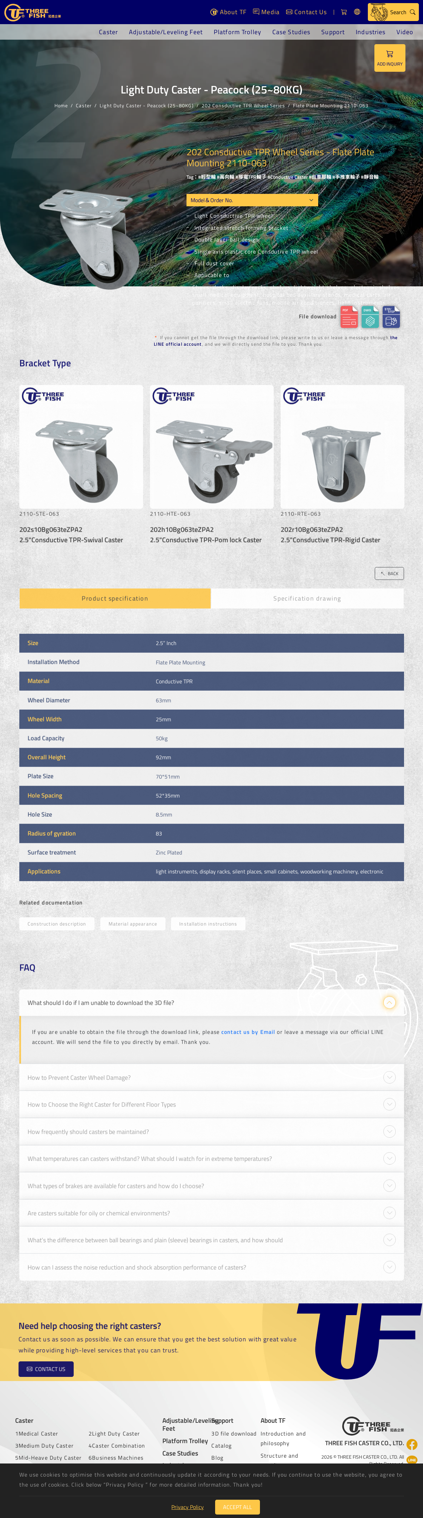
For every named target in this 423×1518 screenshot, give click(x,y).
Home (61, 105)
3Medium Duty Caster (44, 1445)
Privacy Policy (187, 1507)
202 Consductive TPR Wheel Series (243, 105)
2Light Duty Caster (114, 1433)
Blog (217, 1457)
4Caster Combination (117, 1445)
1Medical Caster (37, 1433)
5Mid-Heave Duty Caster (48, 1457)
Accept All (237, 1507)
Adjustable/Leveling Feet (166, 32)
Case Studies (291, 32)
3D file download (233, 1433)
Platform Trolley (237, 32)
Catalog (221, 1445)
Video (404, 32)
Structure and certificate (280, 1460)
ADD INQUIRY (390, 58)
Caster (108, 32)
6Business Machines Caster (116, 1462)
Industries (370, 32)
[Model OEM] (252, 200)
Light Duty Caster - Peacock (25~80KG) (146, 105)
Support (333, 32)
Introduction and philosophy (283, 1438)
